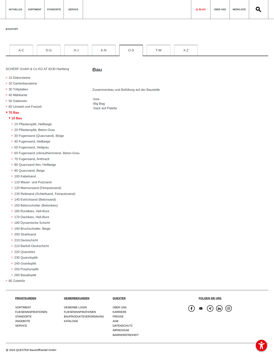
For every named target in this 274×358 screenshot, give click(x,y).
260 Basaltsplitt (25, 275)
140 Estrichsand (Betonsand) (35, 199)
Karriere (119, 311)
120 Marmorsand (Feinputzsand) (37, 188)
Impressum (121, 330)
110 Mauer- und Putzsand (33, 182)
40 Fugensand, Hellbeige (32, 141)
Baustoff (12, 29)
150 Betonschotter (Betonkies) (36, 205)
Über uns (220, 9)
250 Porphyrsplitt (26, 269)
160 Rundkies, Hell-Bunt (31, 211)
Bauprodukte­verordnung (84, 316)
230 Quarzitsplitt (26, 257)
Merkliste (239, 9)
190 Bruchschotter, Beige (32, 228)
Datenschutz (122, 325)
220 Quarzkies (24, 252)
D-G (49, 50)
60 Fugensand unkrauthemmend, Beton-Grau (47, 153)
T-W (158, 50)
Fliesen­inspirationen (31, 311)
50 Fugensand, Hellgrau (31, 147)
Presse (118, 316)
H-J (76, 50)
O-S (131, 50)
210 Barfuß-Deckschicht (31, 246)
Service (73, 9)
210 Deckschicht (26, 240)
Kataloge (71, 321)
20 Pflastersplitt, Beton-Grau (34, 130)
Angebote (22, 321)
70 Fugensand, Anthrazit (31, 159)
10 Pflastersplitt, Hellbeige (33, 124)
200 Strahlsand (25, 234)
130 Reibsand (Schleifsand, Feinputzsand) (44, 194)
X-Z (186, 50)
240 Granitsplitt (25, 263)
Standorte (54, 9)
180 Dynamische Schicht (32, 223)
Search (258, 9)
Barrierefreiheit (126, 334)
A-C (21, 50)
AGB (115, 321)
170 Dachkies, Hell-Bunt (31, 217)
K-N (103, 50)
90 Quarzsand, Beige (29, 170)
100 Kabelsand (25, 176)
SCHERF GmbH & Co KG (37, 69)
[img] (201, 308)
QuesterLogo (136, 9)
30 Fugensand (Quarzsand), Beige (39, 136)
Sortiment (34, 9)
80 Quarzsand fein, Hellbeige (35, 165)
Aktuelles (15, 9)
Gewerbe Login (75, 307)
